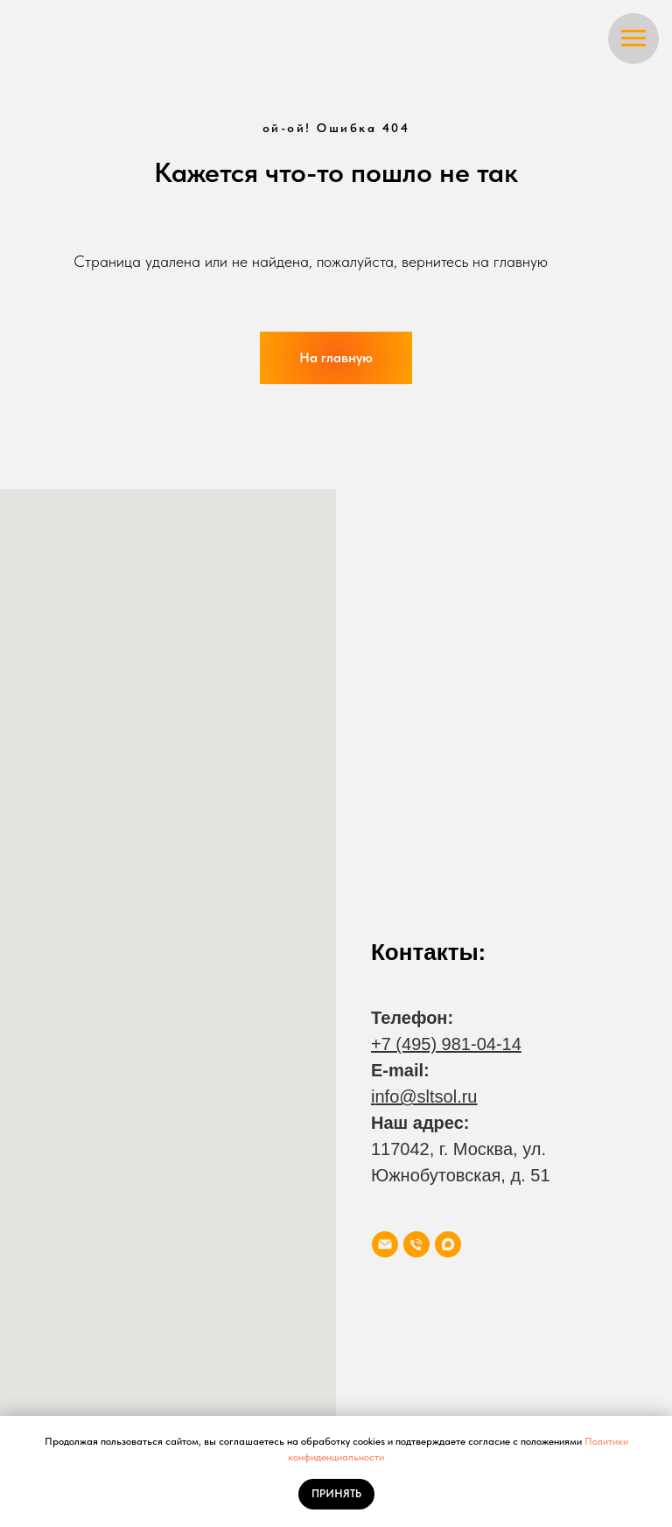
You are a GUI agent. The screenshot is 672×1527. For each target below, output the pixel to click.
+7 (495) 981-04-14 (446, 1044)
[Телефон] (416, 1244)
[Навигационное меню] (633, 38)
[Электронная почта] (385, 1244)
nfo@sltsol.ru (425, 1096)
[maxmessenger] (448, 1244)
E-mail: (400, 1070)
